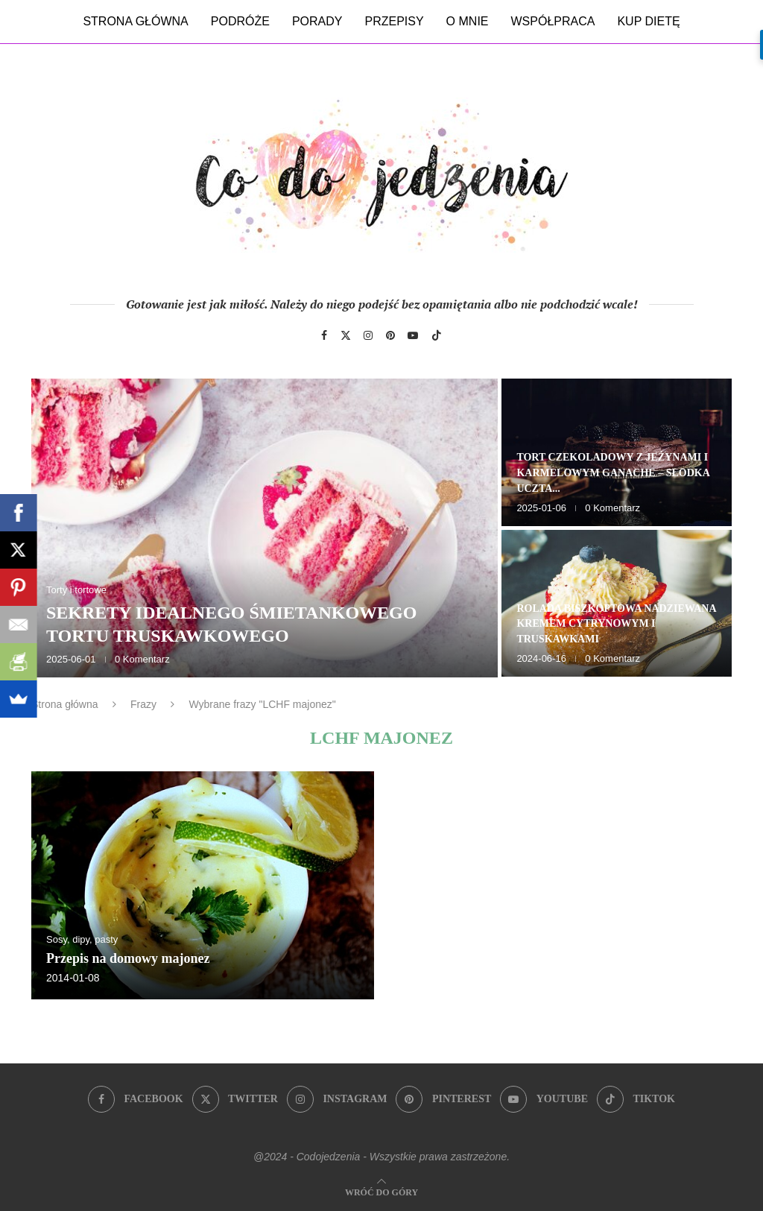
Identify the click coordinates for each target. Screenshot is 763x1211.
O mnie (467, 21)
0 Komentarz (142, 659)
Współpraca (553, 21)
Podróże (240, 21)
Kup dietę (648, 21)
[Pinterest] (390, 335)
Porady (317, 21)
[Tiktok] (436, 335)
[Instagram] (368, 335)
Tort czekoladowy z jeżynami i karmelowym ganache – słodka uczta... (612, 473)
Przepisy (393, 21)
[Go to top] (381, 1191)
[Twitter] (346, 335)
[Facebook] (324, 335)
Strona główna (135, 21)
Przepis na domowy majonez (127, 958)
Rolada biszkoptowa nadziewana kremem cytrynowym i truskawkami (615, 624)
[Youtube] (413, 335)
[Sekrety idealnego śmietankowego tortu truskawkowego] (264, 528)
